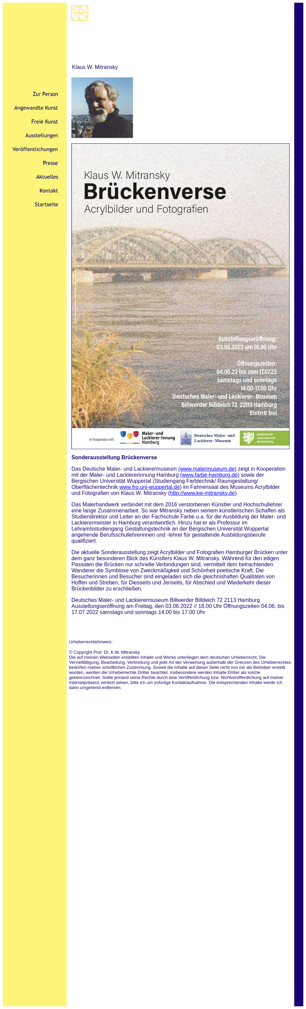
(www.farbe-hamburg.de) (209, 475)
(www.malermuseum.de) (207, 469)
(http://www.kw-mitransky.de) (202, 493)
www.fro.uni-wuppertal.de (149, 487)
